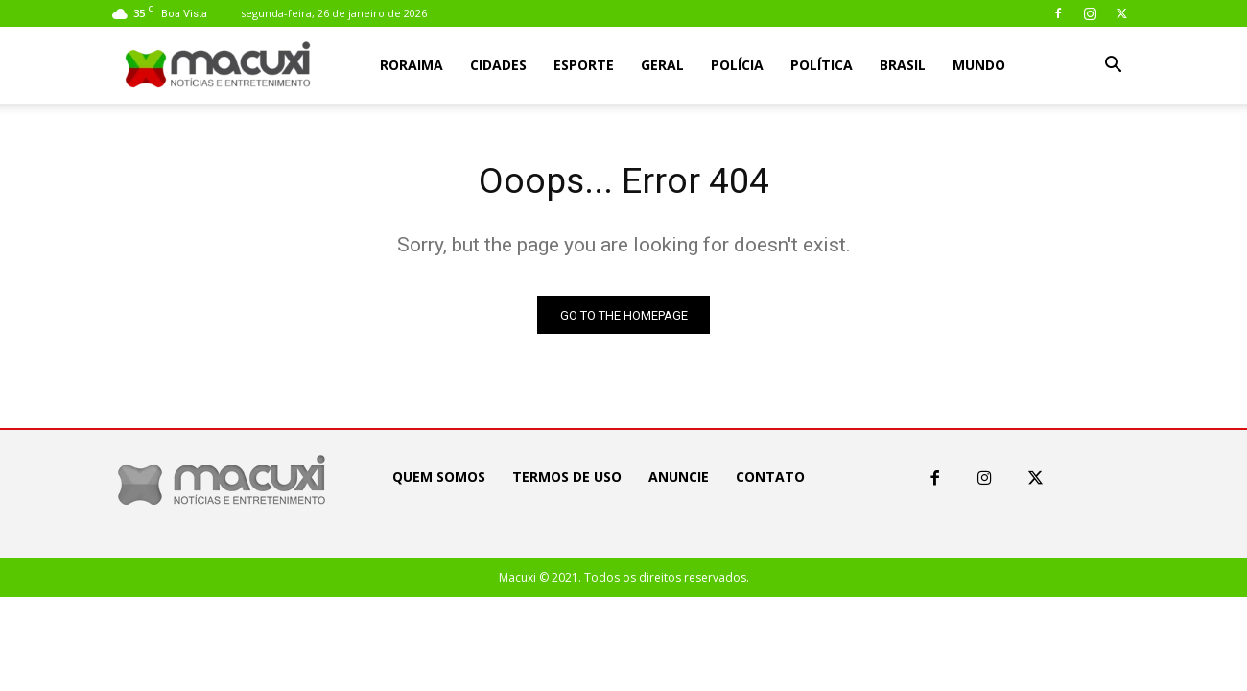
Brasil (903, 65)
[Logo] (218, 66)
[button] (1113, 67)
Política (821, 65)
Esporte (583, 65)
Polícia (737, 65)
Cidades (498, 65)
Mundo (979, 65)
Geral (662, 65)
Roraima (411, 65)
